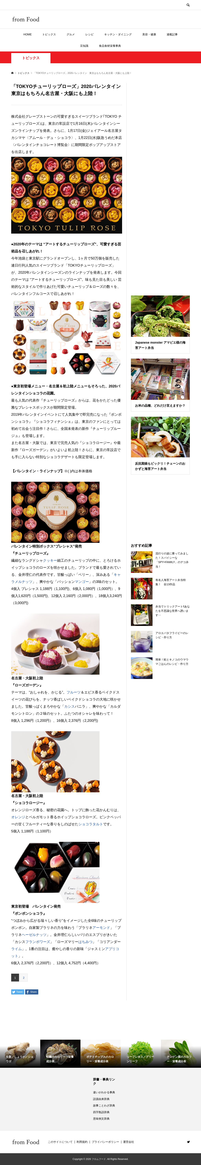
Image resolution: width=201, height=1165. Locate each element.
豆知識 (84, 45)
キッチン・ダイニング (118, 34)
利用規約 (82, 1141)
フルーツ (74, 692)
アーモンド (101, 928)
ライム (16, 949)
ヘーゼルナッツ (34, 935)
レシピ (89, 34)
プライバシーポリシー (105, 1141)
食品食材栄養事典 (110, 45)
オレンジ (18, 817)
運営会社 (128, 1141)
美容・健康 (149, 34)
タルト (97, 824)
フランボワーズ (37, 942)
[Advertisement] (160, 184)
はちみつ (85, 942)
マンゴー (82, 582)
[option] (20, 1054)
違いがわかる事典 (104, 1092)
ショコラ (85, 824)
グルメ (71, 34)
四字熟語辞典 (101, 1112)
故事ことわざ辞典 (104, 1105)
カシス (69, 706)
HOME (27, 34)
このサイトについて (60, 1141)
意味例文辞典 (101, 1118)
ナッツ (27, 582)
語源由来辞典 (101, 1099)
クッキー (50, 560)
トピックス (49, 34)
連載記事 (172, 34)
